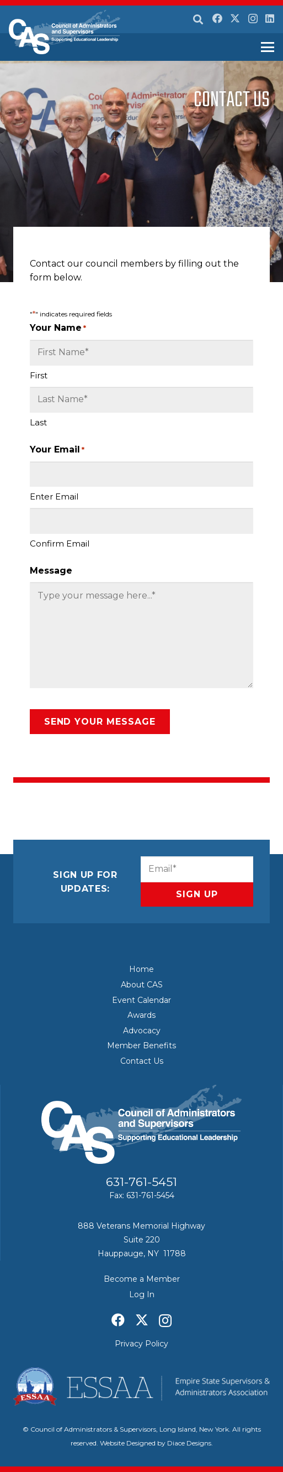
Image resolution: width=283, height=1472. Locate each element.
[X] (235, 18)
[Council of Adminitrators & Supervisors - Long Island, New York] (64, 32)
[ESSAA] (141, 1386)
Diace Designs (189, 1443)
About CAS (142, 985)
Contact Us (141, 1061)
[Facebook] (217, 18)
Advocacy (142, 1031)
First (38, 375)
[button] (198, 19)
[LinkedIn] (269, 18)
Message (51, 570)
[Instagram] (253, 18)
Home (141, 969)
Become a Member (142, 1279)
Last (38, 422)
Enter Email (54, 496)
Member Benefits (141, 1045)
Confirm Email (59, 543)
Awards (141, 1015)
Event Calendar (141, 1000)
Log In (141, 1294)
